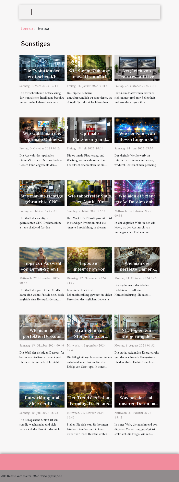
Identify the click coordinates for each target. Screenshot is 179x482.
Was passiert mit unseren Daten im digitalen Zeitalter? (137, 403)
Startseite (27, 29)
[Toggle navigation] (27, 12)
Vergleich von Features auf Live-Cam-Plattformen (137, 76)
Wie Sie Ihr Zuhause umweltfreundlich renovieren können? (89, 76)
